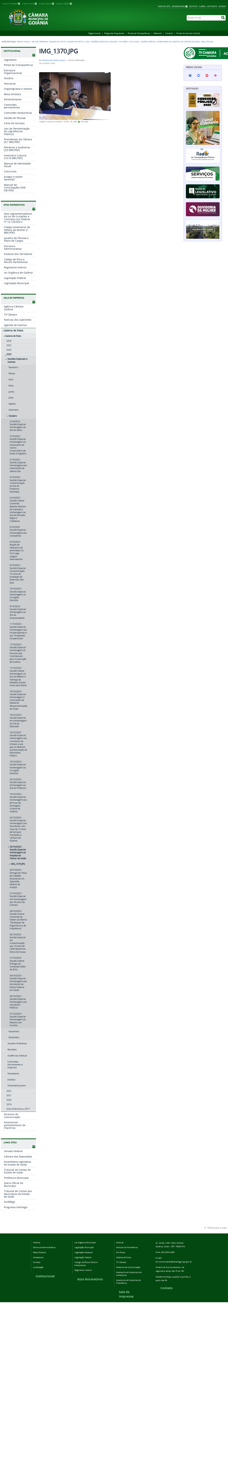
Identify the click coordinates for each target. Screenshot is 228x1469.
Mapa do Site (164, 6)
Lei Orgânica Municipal (85, 1242)
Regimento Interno (83, 1270)
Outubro (123, 41)
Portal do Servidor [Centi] (188, 33)
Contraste (212, 6)
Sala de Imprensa (40, 41)
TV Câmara (121, 1262)
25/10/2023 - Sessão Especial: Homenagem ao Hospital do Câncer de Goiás (164, 41)
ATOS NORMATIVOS (14, 204)
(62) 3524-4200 (167, 1252)
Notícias (120, 1242)
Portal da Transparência (139, 33)
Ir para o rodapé (64, 4)
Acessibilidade (178, 6)
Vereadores (38, 1257)
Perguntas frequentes (114, 33)
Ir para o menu (29, 4)
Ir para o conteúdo (11, 4)
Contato (193, 6)
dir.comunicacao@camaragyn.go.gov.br (174, 1261)
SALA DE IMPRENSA (14, 297)
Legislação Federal (83, 1257)
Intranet (169, 33)
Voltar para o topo (217, 1227)
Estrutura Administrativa (44, 1247)
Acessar (222, 6)
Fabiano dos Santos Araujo (53, 60)
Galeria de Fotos (58, 41)
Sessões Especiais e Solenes (104, 41)
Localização (38, 1267)
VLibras (202, 6)
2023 (87, 41)
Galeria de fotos (76, 41)
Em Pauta (120, 1252)
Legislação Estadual (83, 1252)
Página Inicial (94, 33)
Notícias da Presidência (127, 1247)
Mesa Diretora (39, 1252)
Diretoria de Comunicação (128, 1267)
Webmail (157, 33)
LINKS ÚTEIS (10, 1142)
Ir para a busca (47, 4)
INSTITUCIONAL (12, 50)
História (36, 1242)
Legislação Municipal (84, 1247)
